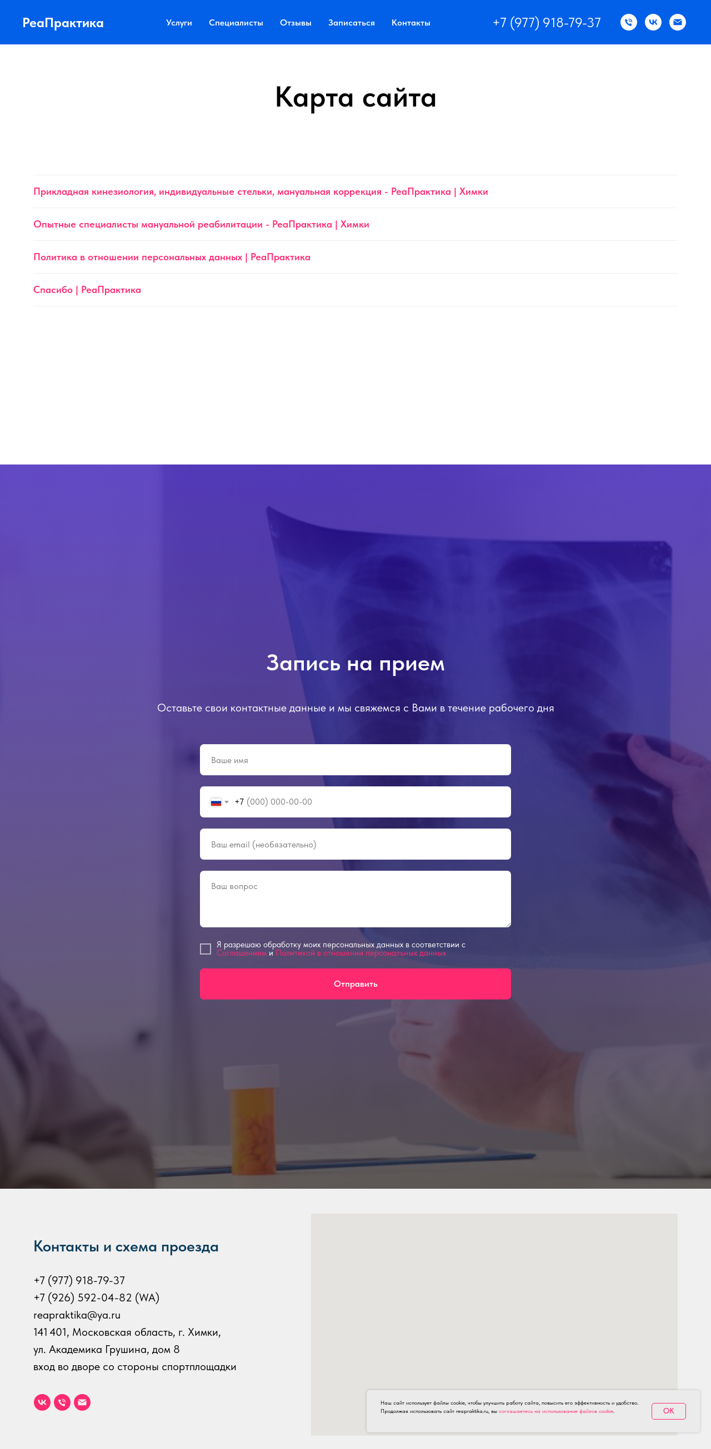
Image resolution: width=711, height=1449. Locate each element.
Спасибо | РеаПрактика (87, 289)
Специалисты (236, 22)
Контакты (411, 22)
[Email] (677, 22)
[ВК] (653, 22)
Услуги (179, 22)
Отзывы (296, 22)
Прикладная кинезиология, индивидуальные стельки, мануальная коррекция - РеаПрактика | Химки (260, 191)
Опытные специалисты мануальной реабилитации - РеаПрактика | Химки (201, 224)
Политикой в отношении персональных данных (361, 953)
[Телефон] (62, 1402)
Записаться (351, 22)
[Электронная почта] (82, 1402)
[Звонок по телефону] (628, 22)
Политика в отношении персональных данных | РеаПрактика (172, 256)
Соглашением (242, 953)
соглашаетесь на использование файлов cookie (556, 1410)
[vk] (42, 1402)
